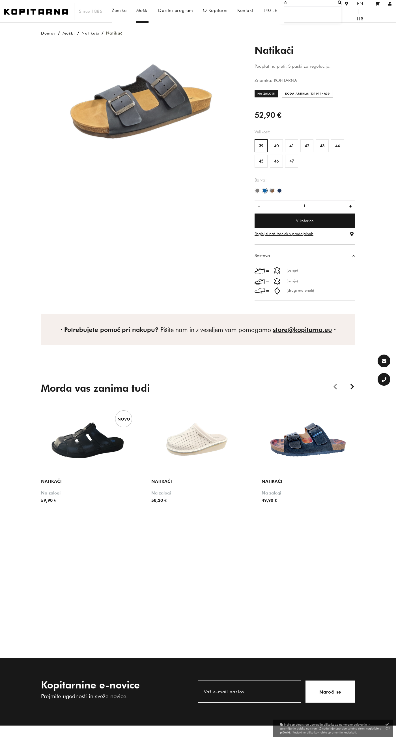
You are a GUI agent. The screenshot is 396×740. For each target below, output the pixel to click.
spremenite (335, 732)
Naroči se (330, 692)
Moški (69, 33)
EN (352, 11)
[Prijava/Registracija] (390, 11)
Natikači (90, 33)
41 (291, 146)
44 (337, 146)
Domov (48, 33)
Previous (335, 386)
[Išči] (318, 11)
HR (363, 11)
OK (388, 726)
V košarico (304, 220)
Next (352, 386)
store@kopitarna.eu (302, 329)
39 (261, 146)
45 (261, 161)
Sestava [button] (262, 255)
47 (291, 161)
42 (307, 146)
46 (276, 161)
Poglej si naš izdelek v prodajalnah (284, 233)
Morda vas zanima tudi (95, 388)
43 (322, 146)
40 (276, 146)
